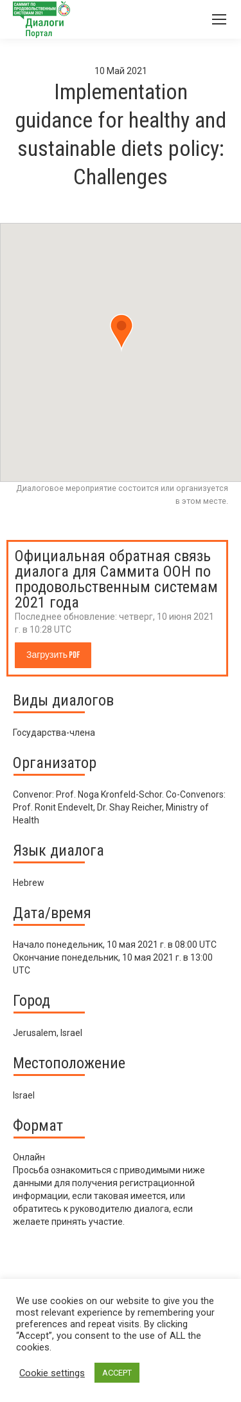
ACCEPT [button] (117, 1373)
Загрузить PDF (53, 654)
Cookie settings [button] (52, 1373)
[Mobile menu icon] (219, 19)
